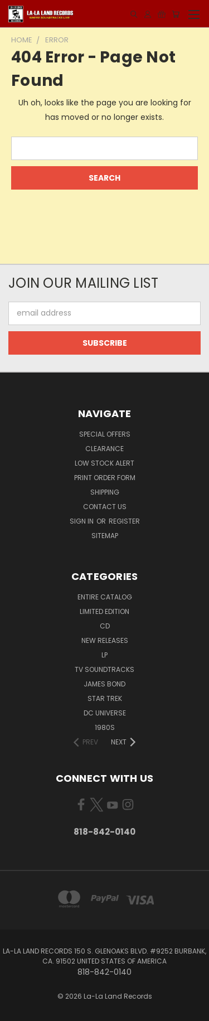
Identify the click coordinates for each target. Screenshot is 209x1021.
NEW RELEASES (104, 640)
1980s (105, 727)
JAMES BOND (104, 684)
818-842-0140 (104, 832)
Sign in (82, 521)
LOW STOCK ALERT (104, 463)
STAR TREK (105, 698)
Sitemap (104, 535)
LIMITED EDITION (104, 611)
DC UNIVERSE (105, 713)
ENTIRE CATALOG (104, 597)
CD (105, 626)
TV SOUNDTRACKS (104, 669)
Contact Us (105, 506)
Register (124, 521)
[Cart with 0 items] (175, 14)
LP (104, 655)
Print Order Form (104, 477)
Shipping (104, 492)
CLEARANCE (104, 448)
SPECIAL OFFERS (104, 434)
